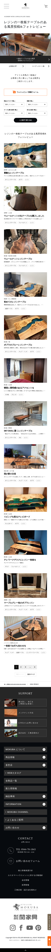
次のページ (31, 674)
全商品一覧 (11, 780)
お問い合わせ (12, 827)
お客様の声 (13, 66)
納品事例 (10, 796)
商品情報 (10, 757)
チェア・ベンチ (23, 351)
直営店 (9, 765)
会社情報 (25, 880)
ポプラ (20, 179)
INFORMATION (13, 804)
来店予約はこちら (49, 941)
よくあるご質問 (15, 820)
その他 (7, 394)
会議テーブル (8, 308)
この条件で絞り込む (25, 120)
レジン (27, 179)
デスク (7, 566)
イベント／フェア (49, 922)
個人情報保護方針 (25, 871)
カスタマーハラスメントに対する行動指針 (25, 875)
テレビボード (8, 523)
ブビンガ (13, 394)
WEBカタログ (14, 773)
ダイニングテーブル (10, 179)
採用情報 (25, 885)
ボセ (20, 437)
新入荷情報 (11, 788)
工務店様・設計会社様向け (25, 890)
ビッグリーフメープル (33, 652)
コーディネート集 (38, 66)
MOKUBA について (15, 749)
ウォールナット (23, 222)
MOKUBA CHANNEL (17, 812)
